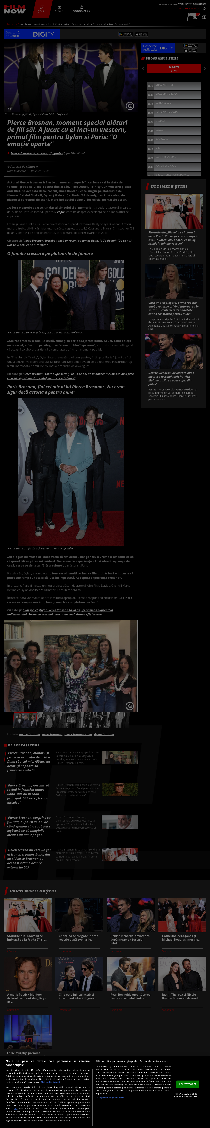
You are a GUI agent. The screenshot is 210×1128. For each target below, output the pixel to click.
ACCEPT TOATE (188, 1084)
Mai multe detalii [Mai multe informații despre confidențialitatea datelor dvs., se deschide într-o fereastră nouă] (50, 1082)
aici (15, 1108)
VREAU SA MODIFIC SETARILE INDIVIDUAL (186, 1095)
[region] (105, 1092)
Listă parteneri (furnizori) (110, 1097)
